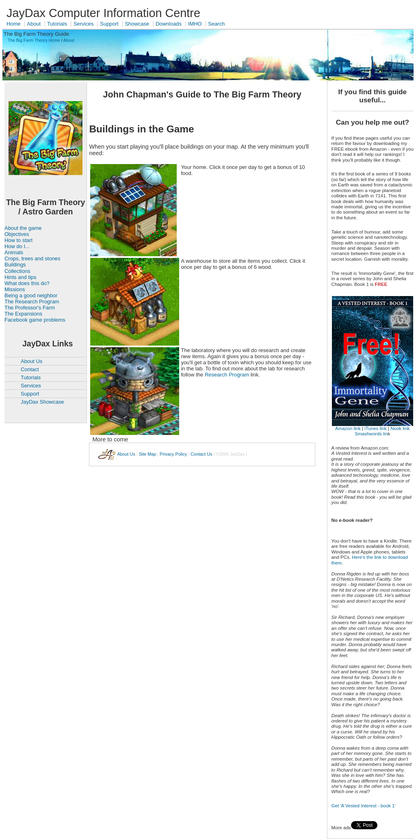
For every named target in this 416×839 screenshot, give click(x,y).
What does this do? (27, 283)
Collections (17, 271)
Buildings (15, 265)
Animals (13, 252)
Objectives (16, 234)
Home (13, 24)
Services (84, 24)
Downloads (169, 24)
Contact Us (201, 454)
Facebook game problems (34, 320)
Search (216, 24)
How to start (18, 240)
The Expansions (23, 314)
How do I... (17, 246)
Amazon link (348, 428)
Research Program (227, 375)
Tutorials (57, 24)
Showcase (137, 24)
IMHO (195, 24)
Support (109, 24)
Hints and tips (20, 277)
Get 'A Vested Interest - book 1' (364, 805)
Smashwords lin (371, 433)
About (34, 24)
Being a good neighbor (30, 295)
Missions (14, 289)
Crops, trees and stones (32, 258)
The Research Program (31, 301)
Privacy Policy (173, 454)
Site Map (147, 454)
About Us (31, 361)
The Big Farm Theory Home (34, 40)
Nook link (400, 428)
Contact (30, 369)
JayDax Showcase (42, 402)
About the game (22, 228)
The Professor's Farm (29, 308)
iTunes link (375, 428)
